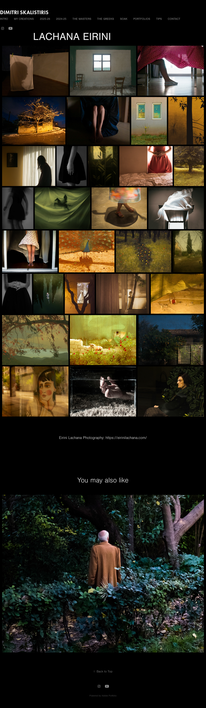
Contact (174, 18)
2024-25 (61, 18)
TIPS (159, 18)
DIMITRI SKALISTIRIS (24, 12)
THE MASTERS (82, 18)
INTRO (4, 18)
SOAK (123, 18)
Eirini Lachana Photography (81, 438)
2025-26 (45, 18)
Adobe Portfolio (109, 696)
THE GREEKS (105, 18)
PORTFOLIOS (141, 18)
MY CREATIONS (24, 18)
